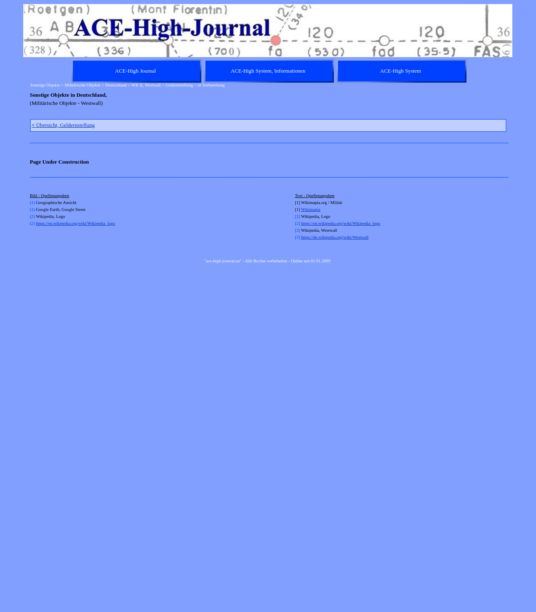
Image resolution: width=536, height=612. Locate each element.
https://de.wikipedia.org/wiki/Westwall (334, 237)
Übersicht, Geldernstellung (63, 125)
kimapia (313, 209)
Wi (303, 209)
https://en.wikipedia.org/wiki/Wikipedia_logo (75, 223)
